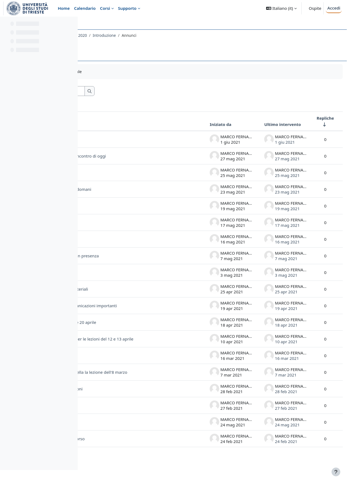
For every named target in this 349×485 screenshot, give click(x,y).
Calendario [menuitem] (85, 8)
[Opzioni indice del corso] (71, 24)
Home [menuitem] (64, 8)
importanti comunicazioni (126, 172)
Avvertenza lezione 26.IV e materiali (136, 289)
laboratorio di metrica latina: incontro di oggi (145, 156)
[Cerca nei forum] (133, 91)
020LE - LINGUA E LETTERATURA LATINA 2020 (128, 35)
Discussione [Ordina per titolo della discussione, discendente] (107, 124)
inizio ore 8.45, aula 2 (122, 222)
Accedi (333, 8)
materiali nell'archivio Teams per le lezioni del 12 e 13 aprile (141, 346)
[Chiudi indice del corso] (5, 24)
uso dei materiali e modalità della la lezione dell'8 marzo (143, 384)
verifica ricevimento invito (126, 272)
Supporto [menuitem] (127, 8)
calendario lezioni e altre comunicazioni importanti (139, 308)
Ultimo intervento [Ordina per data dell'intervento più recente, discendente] (269, 124)
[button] (281, 8)
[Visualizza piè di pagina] (336, 472)
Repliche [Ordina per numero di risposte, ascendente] (312, 118)
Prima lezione (115, 419)
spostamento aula (112, 436)
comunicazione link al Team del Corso (131, 452)
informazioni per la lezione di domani (137, 189)
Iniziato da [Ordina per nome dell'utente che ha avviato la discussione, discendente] (207, 124)
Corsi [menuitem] (105, 8)
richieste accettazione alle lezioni (133, 402)
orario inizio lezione (120, 364)
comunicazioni (115, 239)
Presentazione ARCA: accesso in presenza (141, 255)
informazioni (114, 206)
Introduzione (186, 35)
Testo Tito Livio (116, 139)
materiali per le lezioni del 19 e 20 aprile (140, 327)
